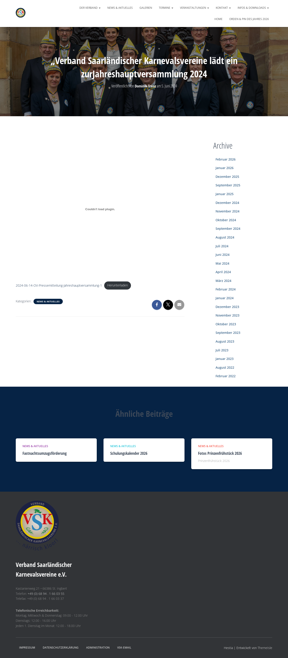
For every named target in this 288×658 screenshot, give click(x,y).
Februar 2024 (226, 289)
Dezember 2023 (227, 307)
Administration (98, 647)
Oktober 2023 (226, 324)
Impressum (27, 647)
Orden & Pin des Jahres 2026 (249, 19)
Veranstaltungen (194, 8)
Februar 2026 (226, 159)
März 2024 (223, 281)
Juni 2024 (223, 254)
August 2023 (225, 341)
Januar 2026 (225, 168)
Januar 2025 (225, 194)
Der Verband (90, 8)
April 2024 (223, 272)
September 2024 (228, 228)
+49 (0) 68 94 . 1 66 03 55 (46, 593)
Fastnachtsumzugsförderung (44, 453)
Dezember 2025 (227, 176)
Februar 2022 (226, 376)
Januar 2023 (225, 359)
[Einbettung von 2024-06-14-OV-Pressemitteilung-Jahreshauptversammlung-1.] (100, 209)
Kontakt (223, 8)
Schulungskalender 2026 (128, 453)
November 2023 (227, 315)
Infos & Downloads (253, 8)
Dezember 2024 (227, 203)
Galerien (146, 8)
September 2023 (228, 332)
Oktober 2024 (226, 220)
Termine (166, 8)
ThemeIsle (265, 648)
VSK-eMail (124, 647)
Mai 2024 (222, 263)
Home (218, 19)
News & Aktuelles (120, 8)
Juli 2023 (222, 350)
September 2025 (228, 185)
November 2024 (227, 211)
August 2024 (225, 237)
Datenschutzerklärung (61, 647)
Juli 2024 (222, 246)
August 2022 (225, 367)
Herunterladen (118, 285)
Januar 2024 (225, 298)
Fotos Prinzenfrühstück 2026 (220, 453)
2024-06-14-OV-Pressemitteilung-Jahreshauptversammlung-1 (59, 285)
